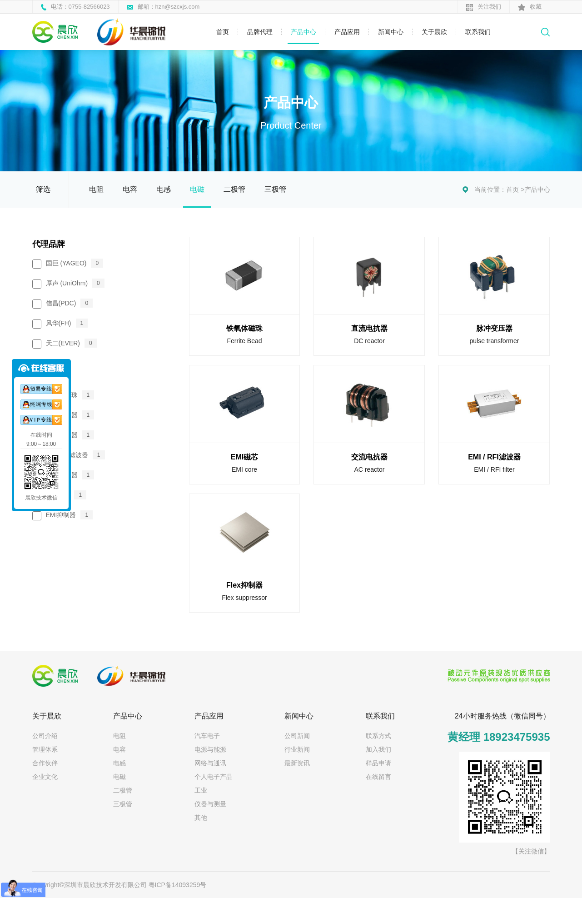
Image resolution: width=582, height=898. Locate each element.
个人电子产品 (213, 776)
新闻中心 (390, 32)
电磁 (197, 189)
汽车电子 (207, 735)
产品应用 (347, 32)
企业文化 (45, 776)
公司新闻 (297, 735)
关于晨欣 (434, 32)
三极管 (275, 189)
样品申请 (378, 763)
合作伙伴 (45, 763)
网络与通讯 (210, 763)
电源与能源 (210, 749)
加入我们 (378, 749)
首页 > (515, 189)
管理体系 (45, 749)
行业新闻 (297, 749)
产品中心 (303, 32)
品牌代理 (260, 32)
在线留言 (378, 776)
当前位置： (490, 189)
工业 (200, 790)
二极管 (234, 189)
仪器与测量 (210, 804)
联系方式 (378, 735)
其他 (200, 817)
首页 (222, 32)
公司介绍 (45, 735)
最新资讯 (297, 763)
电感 (163, 189)
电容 (130, 189)
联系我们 (478, 32)
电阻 (96, 189)
